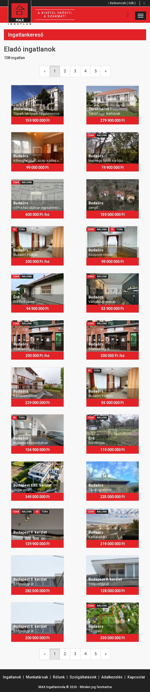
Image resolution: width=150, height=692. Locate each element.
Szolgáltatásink (83, 677)
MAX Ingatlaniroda (51, 687)
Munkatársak (37, 677)
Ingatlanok (12, 677)
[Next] (106, 71)
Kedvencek (121, 3)
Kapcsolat (136, 677)
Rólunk (59, 677)
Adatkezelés (112, 677)
